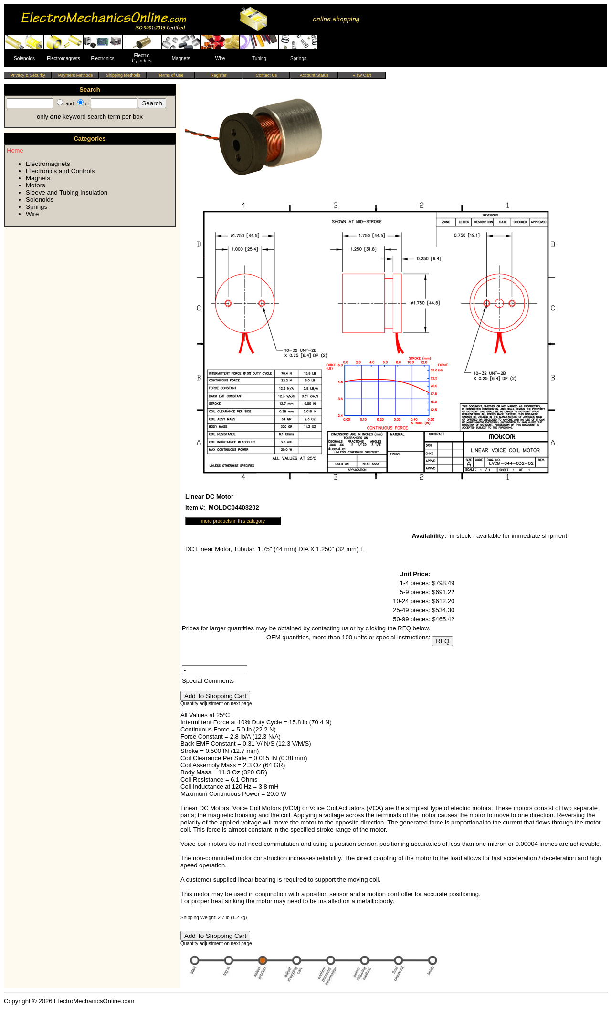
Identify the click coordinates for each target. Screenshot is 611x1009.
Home (15, 150)
